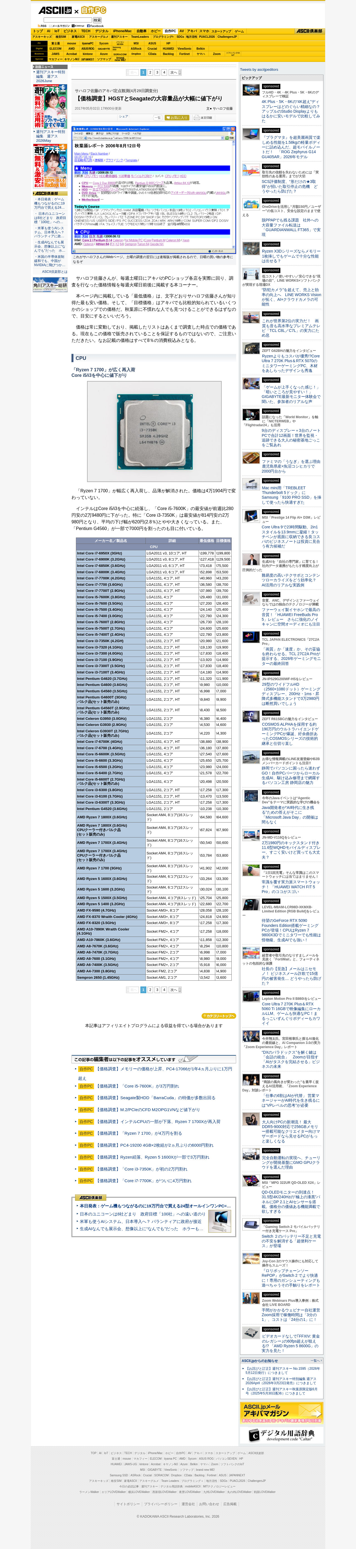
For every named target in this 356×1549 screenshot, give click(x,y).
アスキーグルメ (98, 36)
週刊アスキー (119, 36)
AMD (71, 48)
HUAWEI (168, 48)
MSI (136, 43)
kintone (88, 53)
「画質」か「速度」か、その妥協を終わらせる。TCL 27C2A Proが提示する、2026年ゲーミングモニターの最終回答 (291, 656)
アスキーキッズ (42, 36)
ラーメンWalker (89, 1492)
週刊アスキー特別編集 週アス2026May (50, 136)
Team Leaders (170, 1480)
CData (152, 53)
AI (48, 31)
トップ (38, 31)
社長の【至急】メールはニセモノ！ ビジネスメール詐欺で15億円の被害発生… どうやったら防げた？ (291, 976)
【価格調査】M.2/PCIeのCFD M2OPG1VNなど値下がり (148, 1109)
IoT (57, 31)
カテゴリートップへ (219, 1016)
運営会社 (188, 1504)
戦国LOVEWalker (264, 1492)
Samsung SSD (119, 1475)
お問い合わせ (209, 1504)
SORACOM (161, 1475)
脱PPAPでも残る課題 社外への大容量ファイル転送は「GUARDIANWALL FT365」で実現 (291, 227)
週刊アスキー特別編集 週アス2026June (50, 76)
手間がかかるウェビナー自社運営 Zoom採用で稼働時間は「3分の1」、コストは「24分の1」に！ (293, 1315)
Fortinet (184, 53)
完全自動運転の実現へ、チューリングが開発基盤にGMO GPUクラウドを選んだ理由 (291, 1163)
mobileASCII (193, 1486)
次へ (173, 72)
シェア (123, 116)
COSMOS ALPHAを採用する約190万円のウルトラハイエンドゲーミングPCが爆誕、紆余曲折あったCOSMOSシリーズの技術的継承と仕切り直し (290, 734)
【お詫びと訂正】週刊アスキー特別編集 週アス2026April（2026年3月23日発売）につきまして (281, 1381)
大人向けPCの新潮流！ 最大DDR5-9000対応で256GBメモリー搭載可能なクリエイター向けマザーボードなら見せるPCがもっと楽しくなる (291, 1131)
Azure (104, 53)
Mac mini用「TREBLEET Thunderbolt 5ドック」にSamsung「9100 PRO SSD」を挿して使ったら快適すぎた (291, 495)
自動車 (142, 31)
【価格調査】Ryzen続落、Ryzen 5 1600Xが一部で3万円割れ (152, 1157)
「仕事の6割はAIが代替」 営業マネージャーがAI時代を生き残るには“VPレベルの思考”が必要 (291, 1100)
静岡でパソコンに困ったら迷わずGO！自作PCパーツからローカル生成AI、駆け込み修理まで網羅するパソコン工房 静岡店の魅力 (291, 775)
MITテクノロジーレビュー (219, 1486)
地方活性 (191, 36)
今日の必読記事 (129, 1486)
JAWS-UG (130, 1464)
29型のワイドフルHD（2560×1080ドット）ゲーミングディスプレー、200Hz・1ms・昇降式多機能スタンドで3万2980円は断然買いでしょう (291, 694)
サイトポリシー (128, 1504)
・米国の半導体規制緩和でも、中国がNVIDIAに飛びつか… (49, 261)
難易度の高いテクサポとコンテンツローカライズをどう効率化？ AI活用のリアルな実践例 (291, 580)
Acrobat (71, 53)
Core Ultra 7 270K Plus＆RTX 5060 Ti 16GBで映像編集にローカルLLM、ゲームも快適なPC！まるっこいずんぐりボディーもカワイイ (291, 1013)
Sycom (103, 43)
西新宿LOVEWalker (164, 1492)
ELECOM (55, 48)
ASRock (136, 48)
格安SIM (61, 36)
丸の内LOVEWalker (239, 1492)
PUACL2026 (207, 36)
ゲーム (239, 31)
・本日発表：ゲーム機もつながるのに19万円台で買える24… (49, 203)
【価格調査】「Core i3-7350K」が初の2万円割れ (141, 1169)
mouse (71, 43)
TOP (94, 1453)
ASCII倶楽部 (310, 31)
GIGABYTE (104, 48)
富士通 (55, 43)
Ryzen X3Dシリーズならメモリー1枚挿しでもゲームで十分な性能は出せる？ (291, 256)
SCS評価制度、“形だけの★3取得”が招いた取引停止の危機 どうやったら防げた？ (290, 186)
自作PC (92, 10)
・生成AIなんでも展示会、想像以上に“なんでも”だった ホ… (49, 246)
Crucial (152, 48)
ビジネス (70, 31)
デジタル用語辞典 (171, 1486)
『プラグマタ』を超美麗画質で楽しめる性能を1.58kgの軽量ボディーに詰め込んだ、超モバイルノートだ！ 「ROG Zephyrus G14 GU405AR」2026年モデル (291, 147)
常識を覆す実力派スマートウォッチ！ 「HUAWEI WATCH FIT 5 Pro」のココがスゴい (291, 887)
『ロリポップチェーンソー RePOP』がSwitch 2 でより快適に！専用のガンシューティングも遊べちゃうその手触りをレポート (291, 1277)
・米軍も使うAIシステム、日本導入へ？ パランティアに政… (49, 232)
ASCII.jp (55, 10)
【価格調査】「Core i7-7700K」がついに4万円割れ (143, 1180)
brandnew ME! (120, 59)
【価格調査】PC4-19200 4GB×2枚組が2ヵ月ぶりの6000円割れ (154, 1145)
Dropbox (136, 53)
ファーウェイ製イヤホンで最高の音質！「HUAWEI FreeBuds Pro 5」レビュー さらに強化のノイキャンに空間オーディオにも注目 (291, 616)
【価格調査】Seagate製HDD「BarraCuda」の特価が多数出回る (155, 1097)
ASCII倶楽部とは (55, 272)
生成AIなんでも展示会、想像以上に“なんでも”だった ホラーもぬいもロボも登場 (156, 1228)
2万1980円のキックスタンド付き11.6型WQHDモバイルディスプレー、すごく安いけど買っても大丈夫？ (291, 850)
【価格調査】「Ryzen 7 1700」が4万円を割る (138, 1133)
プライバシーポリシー (160, 1504)
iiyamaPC (87, 43)
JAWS (55, 53)
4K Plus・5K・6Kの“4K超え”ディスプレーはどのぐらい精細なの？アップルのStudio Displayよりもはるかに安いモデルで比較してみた (291, 111)
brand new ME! (205, 1469)
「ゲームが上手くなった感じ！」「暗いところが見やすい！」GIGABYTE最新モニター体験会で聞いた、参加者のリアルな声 (291, 394)
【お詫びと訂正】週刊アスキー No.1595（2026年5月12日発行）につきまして (283, 1371)
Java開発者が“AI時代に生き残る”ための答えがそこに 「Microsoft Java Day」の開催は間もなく (290, 814)
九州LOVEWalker (214, 1492)
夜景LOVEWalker (190, 1492)
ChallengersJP (227, 36)
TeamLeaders (140, 36)
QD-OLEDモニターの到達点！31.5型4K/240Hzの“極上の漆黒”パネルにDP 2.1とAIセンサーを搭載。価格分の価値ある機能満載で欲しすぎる (291, 1202)
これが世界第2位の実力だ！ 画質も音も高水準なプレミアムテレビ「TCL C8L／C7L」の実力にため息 (291, 328)
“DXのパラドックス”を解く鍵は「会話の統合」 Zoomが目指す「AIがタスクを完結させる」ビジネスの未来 (291, 1059)
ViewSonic (185, 48)
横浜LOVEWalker (139, 1492)
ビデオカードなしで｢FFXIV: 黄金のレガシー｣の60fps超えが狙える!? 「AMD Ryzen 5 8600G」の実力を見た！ (291, 1343)
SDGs (180, 36)
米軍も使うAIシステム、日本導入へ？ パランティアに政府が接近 (141, 1221)
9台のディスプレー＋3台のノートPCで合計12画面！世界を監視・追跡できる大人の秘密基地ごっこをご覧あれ (291, 437)
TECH (85, 31)
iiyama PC (170, 1458)
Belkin (200, 48)
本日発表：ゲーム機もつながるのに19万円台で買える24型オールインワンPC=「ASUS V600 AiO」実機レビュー (185, 1206)
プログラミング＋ (192, 1480)
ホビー (156, 31)
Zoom (217, 53)
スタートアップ (221, 31)
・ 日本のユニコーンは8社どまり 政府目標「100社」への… (50, 218)
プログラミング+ (163, 36)
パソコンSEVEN (120, 43)
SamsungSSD (117, 48)
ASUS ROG (87, 48)
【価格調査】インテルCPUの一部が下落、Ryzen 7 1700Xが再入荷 (158, 1121)
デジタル (101, 31)
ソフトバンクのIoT (233, 54)
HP (168, 43)
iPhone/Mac (122, 31)
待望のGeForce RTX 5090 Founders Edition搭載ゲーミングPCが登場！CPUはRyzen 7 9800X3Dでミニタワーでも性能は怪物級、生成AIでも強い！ (291, 930)
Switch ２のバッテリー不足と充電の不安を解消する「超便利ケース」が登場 (291, 1241)
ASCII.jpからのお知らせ (260, 1361)
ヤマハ (201, 53)
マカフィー (56, 59)
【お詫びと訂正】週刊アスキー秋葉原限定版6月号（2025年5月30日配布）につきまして (282, 1391)
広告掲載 (230, 1504)
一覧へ (315, 1360)
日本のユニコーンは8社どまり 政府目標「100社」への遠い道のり (143, 1214)
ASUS (152, 43)
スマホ (204, 31)
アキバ (192, 31)
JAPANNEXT (87, 59)
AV (182, 31)
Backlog (168, 53)
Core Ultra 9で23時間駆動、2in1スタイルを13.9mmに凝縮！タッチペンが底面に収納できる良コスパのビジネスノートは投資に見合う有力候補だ (291, 536)
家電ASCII (78, 36)
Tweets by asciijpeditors (259, 69)
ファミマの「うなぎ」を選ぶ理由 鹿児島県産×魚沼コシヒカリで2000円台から (293, 466)
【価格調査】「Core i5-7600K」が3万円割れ (137, 1086)
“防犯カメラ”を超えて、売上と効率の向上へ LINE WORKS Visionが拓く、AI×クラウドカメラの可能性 (291, 296)
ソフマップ (104, 59)
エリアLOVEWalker (114, 1492)
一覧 (158, 117)
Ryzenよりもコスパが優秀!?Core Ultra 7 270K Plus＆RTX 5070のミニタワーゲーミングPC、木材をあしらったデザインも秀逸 (291, 363)
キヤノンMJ (71, 59)
